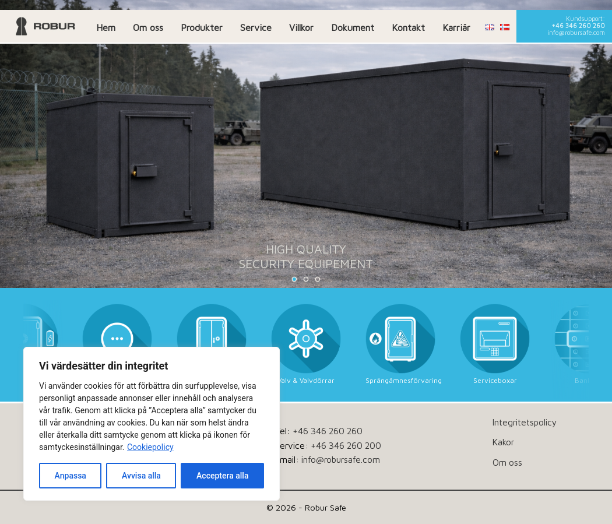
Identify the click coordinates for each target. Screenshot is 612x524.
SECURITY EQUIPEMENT (306, 263)
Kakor (503, 442)
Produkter (202, 27)
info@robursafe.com (576, 32)
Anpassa (70, 475)
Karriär (456, 27)
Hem (105, 27)
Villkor (301, 27)
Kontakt (408, 27)
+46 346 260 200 (346, 445)
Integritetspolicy (525, 422)
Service (256, 27)
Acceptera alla (222, 475)
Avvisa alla (141, 475)
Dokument (352, 27)
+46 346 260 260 (578, 25)
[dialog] (151, 424)
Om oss (148, 27)
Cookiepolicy (150, 447)
